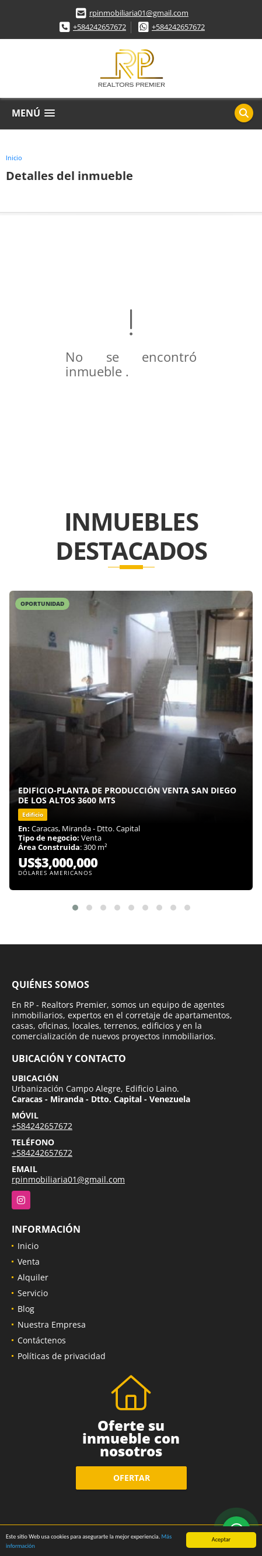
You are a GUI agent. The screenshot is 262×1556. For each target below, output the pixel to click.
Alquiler (33, 1277)
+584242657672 (99, 27)
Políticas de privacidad (62, 1355)
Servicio (33, 1293)
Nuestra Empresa (52, 1324)
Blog (26, 1308)
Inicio (14, 157)
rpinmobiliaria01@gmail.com (138, 13)
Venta (29, 1261)
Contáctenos (42, 1340)
